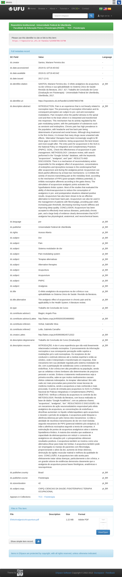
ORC (75, 8)
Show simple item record (22, 541)
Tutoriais (64, 8)
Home (32, 8)
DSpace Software (63, 573)
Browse (42, 8)
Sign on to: (105, 15)
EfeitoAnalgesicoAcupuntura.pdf (24, 519)
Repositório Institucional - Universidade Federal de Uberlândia (41, 25)
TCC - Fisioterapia (76, 28)
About (53, 8)
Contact (85, 8)
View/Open (103, 532)
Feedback (110, 573)
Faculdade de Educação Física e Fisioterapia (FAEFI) (38, 28)
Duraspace (99, 573)
